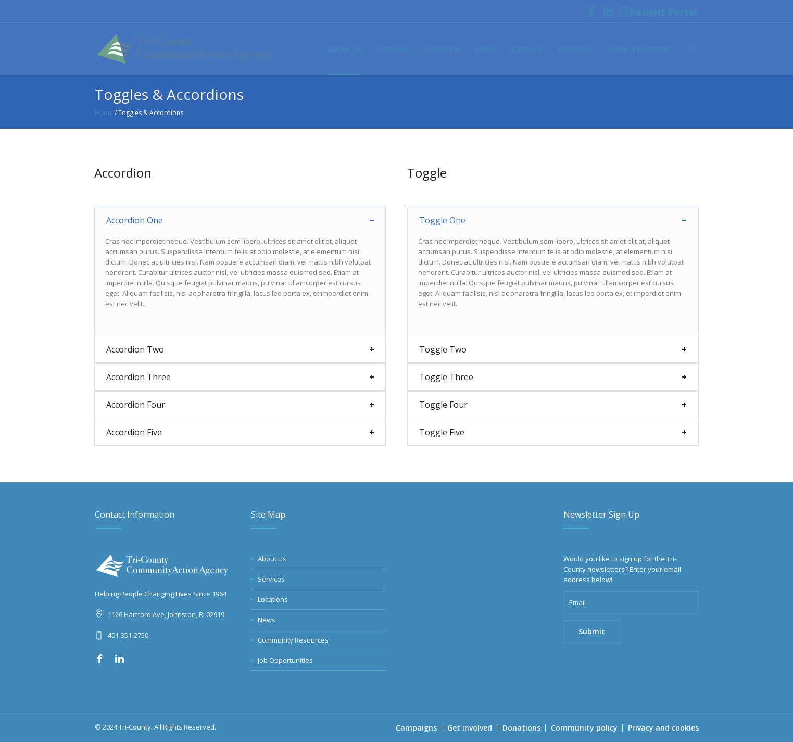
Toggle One (442, 220)
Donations (521, 728)
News (266, 619)
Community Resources (293, 640)
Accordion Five (134, 432)
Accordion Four (135, 404)
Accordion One (134, 220)
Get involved (469, 728)
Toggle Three (446, 377)
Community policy (584, 728)
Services (271, 579)
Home (104, 112)
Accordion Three (138, 377)
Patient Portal (658, 12)
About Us (272, 558)
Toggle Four (443, 404)
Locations (273, 599)
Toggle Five (441, 432)
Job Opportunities (285, 660)
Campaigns (416, 728)
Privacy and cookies (663, 728)
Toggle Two (443, 349)
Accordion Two (135, 349)
